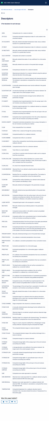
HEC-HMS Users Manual (12, 3)
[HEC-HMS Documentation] (2, 2)
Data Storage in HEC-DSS (20, 9)
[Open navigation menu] (46, 2)
